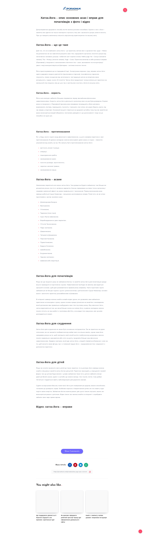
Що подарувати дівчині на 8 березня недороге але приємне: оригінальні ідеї (46, 518)
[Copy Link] (72, 472)
